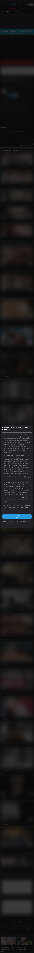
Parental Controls (9, 509)
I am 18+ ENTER (17, 516)
